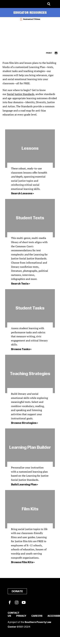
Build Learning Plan (23, 484)
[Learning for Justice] (19, 4)
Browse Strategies (23, 423)
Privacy (21, 616)
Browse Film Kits (22, 562)
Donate (17, 591)
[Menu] (55, 4)
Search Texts (19, 283)
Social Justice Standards (20, 94)
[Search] (49, 4)
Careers (36, 616)
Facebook (10, 602)
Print (49, 53)
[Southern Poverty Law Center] (5, 4)
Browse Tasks (20, 349)
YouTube (24, 602)
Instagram (17, 602)
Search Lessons (21, 193)
